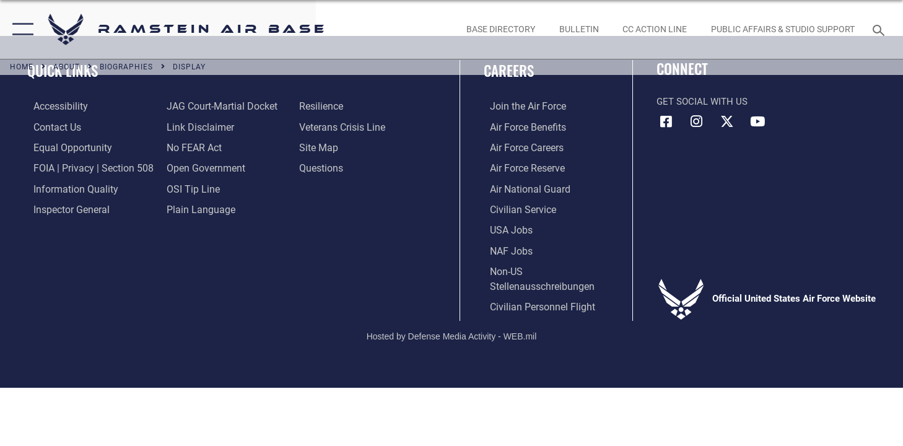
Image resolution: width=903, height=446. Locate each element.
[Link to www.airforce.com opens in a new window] (520, 106)
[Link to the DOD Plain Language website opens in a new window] (195, 208)
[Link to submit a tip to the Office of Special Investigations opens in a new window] (189, 187)
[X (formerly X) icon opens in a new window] (727, 121)
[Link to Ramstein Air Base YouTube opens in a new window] (757, 121)
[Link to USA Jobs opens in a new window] (504, 228)
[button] (20, 29)
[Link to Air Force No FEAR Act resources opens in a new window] (191, 146)
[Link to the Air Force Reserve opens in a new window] (520, 167)
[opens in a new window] (500, 29)
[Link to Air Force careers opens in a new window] (520, 146)
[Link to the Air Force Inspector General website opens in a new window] (63, 208)
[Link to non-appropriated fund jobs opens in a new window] (504, 248)
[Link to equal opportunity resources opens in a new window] (64, 146)
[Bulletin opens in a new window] (579, 29)
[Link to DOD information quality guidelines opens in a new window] (67, 187)
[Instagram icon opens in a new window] (696, 121)
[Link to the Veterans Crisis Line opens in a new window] (343, 126)
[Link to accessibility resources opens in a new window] (54, 106)
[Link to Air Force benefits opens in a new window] (520, 126)
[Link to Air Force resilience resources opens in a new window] (323, 106)
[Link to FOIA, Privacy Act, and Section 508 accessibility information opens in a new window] (84, 167)
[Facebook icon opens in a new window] (666, 121)
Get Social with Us (702, 101)
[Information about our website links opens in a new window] (196, 126)
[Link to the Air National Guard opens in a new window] (522, 187)
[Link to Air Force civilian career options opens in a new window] (515, 208)
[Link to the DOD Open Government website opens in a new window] (201, 167)
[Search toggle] (880, 29)
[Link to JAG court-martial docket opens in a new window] (217, 106)
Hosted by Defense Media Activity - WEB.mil (452, 333)
